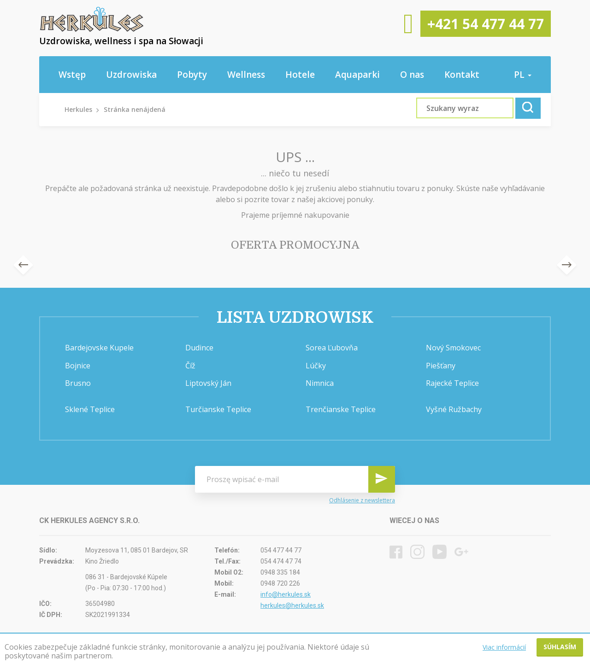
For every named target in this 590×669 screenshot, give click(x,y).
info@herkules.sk (285, 594)
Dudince (199, 348)
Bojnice (77, 366)
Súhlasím (559, 646)
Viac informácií (504, 647)
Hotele (300, 75)
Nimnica (320, 383)
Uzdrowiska (131, 75)
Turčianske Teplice (218, 409)
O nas (412, 75)
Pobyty (192, 75)
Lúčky (316, 366)
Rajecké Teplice (452, 383)
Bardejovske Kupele (99, 348)
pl (522, 75)
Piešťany (440, 366)
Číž (190, 366)
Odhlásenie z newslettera (362, 500)
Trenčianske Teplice (341, 409)
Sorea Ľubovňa (332, 348)
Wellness (246, 75)
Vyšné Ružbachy (454, 409)
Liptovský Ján (208, 383)
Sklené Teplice (90, 409)
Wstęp (72, 75)
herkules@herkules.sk (292, 605)
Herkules (78, 109)
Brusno (78, 383)
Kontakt (461, 75)
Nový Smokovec (453, 348)
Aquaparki (357, 75)
